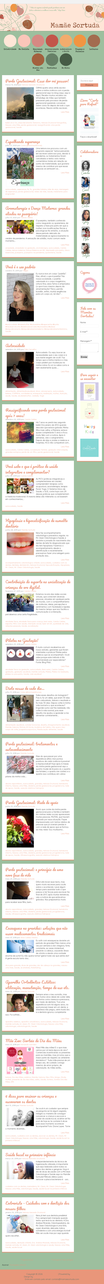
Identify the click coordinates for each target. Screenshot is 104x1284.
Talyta (25, 271)
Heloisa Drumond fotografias (53, 123)
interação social (34, 624)
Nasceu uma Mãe (12, 125)
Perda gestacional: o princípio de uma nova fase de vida (34, 872)
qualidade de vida (60, 624)
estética (27, 1077)
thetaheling (35, 968)
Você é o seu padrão (20, 266)
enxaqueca (37, 393)
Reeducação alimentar (46, 729)
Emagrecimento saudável (58, 725)
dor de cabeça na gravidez (48, 965)
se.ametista (25, 968)
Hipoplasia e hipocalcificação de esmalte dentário (36, 523)
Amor (38, 391)
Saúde (19, 127)
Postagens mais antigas (62, 1260)
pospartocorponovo (27, 729)
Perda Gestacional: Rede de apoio (31, 802)
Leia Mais (65, 112)
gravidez (38, 784)
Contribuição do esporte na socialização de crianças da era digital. (37, 584)
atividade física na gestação (17, 669)
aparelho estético (12, 1022)
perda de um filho (29, 452)
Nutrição (63, 393)
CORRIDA (16, 393)
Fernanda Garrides (28, 1044)
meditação (47, 393)
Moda (63, 1077)
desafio (44, 725)
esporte (8, 624)
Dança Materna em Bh (35, 250)
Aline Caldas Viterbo (29, 937)
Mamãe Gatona (12, 727)
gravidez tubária (40, 189)
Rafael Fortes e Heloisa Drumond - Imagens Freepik (56, 1276)
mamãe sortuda (38, 672)
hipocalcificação (53, 565)
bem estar (48, 621)
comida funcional (32, 725)
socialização (33, 626)
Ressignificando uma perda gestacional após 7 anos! (35, 413)
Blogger (74, 1274)
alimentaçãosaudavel (26, 391)
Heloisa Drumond (37, 565)
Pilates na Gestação (60, 672)
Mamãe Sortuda (28, 530)
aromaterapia (42, 248)
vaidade (35, 396)
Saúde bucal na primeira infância (30, 1154)
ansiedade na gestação (25, 248)
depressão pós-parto (55, 250)
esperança (21, 189)
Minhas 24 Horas (26, 727)
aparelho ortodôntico (30, 1022)
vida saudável (36, 674)
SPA (12, 1082)
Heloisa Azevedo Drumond (33, 85)
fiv (31, 189)
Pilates (48, 672)
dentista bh (24, 565)
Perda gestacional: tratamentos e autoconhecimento (31, 746)
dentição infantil (24, 1243)
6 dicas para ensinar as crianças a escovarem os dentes (31, 1099)
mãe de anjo (53, 189)
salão (37, 1079)
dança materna (18, 250)
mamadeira (32, 1186)
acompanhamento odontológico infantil (22, 563)
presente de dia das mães (23, 1079)
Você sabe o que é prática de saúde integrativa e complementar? (31, 469)
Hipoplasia (65, 565)
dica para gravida (12, 965)
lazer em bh (47, 624)
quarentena (50, 252)
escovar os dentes (46, 1136)
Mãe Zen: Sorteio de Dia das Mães (33, 1040)
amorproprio (46, 391)
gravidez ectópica (13, 452)
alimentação (10, 391)
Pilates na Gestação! (21, 640)
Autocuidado (15, 345)
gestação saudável (22, 672)
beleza (8, 393)
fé (28, 189)
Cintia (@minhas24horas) (31, 145)
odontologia (10, 1026)
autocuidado (10, 189)
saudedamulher (24, 396)
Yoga (42, 396)
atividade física (11, 621)
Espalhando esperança (22, 141)
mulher (56, 393)
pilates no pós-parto (14, 674)
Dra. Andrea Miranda (40, 1243)
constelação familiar (38, 450)
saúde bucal (17, 1247)
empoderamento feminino (29, 123)
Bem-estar (46, 669)
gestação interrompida (58, 450)
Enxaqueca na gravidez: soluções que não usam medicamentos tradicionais (36, 931)
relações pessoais (13, 626)
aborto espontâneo (13, 784)
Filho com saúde (20, 624)
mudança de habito (42, 727)
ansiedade (9, 248)
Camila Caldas (27, 217)
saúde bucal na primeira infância (53, 1189)
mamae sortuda (12, 1245)
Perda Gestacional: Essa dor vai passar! (37, 81)
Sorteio (50, 1079)
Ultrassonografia (27, 855)
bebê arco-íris (11, 123)
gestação (9, 672)
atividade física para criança (31, 621)
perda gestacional (28, 125)
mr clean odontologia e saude (41, 1245)
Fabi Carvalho (30, 349)
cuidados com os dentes (27, 1136)
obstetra (31, 786)
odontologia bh (23, 1026)
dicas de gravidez (28, 965)
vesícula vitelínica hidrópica (32, 788)
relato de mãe (40, 191)
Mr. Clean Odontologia (24, 567)
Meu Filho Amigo (53, 1077)
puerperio (19, 252)
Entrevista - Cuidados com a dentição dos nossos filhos (37, 1206)
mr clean (23, 1024)
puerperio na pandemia (34, 252)
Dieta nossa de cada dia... (24, 688)
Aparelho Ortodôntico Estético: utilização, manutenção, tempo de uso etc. (37, 985)
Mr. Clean (9, 567)
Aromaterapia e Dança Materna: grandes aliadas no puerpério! (37, 211)
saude (8, 396)
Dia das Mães (17, 1077)
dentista (15, 565)
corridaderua (26, 393)
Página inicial (27, 1260)
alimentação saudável (14, 725)
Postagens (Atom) (17, 1265)
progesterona (58, 786)
